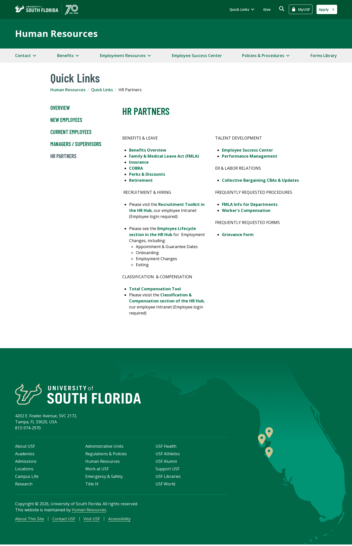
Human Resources (56, 33)
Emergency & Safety (104, 477)
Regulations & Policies (106, 455)
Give (266, 9)
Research (23, 485)
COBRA (136, 168)
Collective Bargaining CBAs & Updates (260, 180)
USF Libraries (168, 477)
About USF (25, 447)
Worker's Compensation (246, 210)
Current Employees (71, 132)
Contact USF (63, 520)
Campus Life (26, 477)
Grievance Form (238, 234)
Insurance (139, 162)
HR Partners (63, 156)
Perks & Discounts (147, 174)
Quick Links (102, 90)
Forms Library (323, 55)
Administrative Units (104, 447)
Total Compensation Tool (155, 289)
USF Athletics (167, 455)
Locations (24, 470)
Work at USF (97, 470)
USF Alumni (166, 462)
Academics (24, 455)
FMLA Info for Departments (250, 204)
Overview (60, 108)
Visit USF (92, 520)
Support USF (167, 470)
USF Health (165, 447)
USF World (165, 485)
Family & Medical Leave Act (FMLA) (164, 156)
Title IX (91, 485)
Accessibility (119, 520)
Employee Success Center (197, 55)
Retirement (141, 180)
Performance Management (249, 156)
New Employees (66, 120)
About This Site (29, 520)
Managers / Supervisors (75, 144)
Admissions (25, 462)
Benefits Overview (147, 150)
